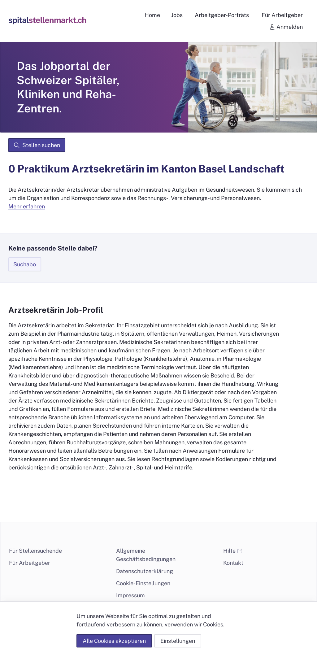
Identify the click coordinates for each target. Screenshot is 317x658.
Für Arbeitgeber (29, 563)
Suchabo (24, 264)
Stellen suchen (36, 145)
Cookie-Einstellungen (143, 583)
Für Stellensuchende (35, 550)
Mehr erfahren (26, 206)
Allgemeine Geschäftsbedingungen (146, 554)
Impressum (130, 595)
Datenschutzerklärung (144, 571)
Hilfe (232, 550)
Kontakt (233, 563)
